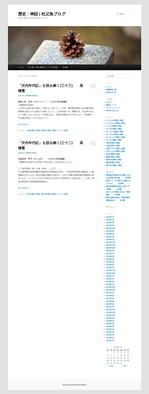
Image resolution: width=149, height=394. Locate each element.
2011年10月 (110, 290)
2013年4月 (110, 262)
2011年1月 (110, 307)
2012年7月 (110, 276)
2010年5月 (110, 329)
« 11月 (110, 366)
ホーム (21, 67)
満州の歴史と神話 (113, 162)
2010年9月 (110, 318)
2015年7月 (110, 217)
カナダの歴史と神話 (114, 129)
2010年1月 (110, 341)
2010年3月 (110, 335)
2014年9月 (110, 231)
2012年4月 (110, 282)
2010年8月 (110, 321)
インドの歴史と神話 (114, 126)
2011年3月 (110, 301)
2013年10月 (110, 248)
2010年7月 (110, 324)
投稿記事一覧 (111, 90)
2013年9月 (110, 251)
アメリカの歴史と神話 (114, 120)
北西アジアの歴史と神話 (115, 148)
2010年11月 (110, 312)
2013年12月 (110, 242)
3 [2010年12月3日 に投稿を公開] (121, 353)
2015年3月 (110, 220)
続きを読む (24, 124)
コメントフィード (113, 108)
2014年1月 (110, 239)
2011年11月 (110, 287)
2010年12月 (110, 310)
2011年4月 (110, 298)
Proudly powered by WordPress (74, 385)
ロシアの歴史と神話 (114, 140)
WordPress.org (112, 111)
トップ (108, 87)
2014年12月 (110, 228)
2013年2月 (110, 265)
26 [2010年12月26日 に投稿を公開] (128, 361)
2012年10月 (110, 273)
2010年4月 (110, 332)
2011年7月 (110, 293)
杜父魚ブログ (111, 92)
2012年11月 (110, 270)
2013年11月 (110, 245)
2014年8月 (110, 234)
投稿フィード (111, 105)
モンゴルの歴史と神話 (114, 134)
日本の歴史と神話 (33, 130)
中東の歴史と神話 (113, 146)
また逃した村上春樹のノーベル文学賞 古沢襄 (48, 67)
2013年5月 (110, 259)
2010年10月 (110, 315)
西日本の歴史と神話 (114, 165)
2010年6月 (110, 326)
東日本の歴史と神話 (48, 130)
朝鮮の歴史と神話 (113, 157)
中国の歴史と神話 (113, 143)
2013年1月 (110, 267)
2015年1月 (110, 225)
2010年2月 (110, 338)
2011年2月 (110, 304)
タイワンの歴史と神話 (114, 132)
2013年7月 (110, 254)
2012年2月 (110, 284)
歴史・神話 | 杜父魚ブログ (42, 14)
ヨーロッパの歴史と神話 (115, 137)
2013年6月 (110, 256)
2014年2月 (110, 237)
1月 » (125, 366)
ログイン (109, 102)
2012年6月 (110, 279)
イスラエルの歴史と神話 (115, 123)
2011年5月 (110, 296)
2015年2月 (110, 223)
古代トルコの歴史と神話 (115, 151)
